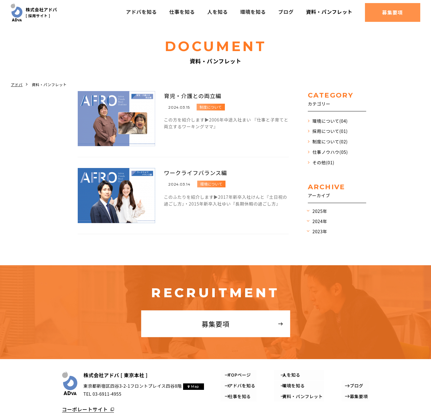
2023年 (319, 231)
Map (194, 387)
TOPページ (240, 374)
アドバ (16, 84)
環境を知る (253, 11)
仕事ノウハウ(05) (330, 152)
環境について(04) (330, 121)
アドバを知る (141, 11)
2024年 (319, 221)
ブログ (286, 11)
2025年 (319, 211)
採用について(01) (330, 131)
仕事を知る (182, 11)
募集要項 (392, 12)
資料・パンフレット (329, 11)
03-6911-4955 (106, 393)
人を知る (217, 11)
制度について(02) (330, 141)
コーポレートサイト (85, 406)
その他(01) (323, 162)
